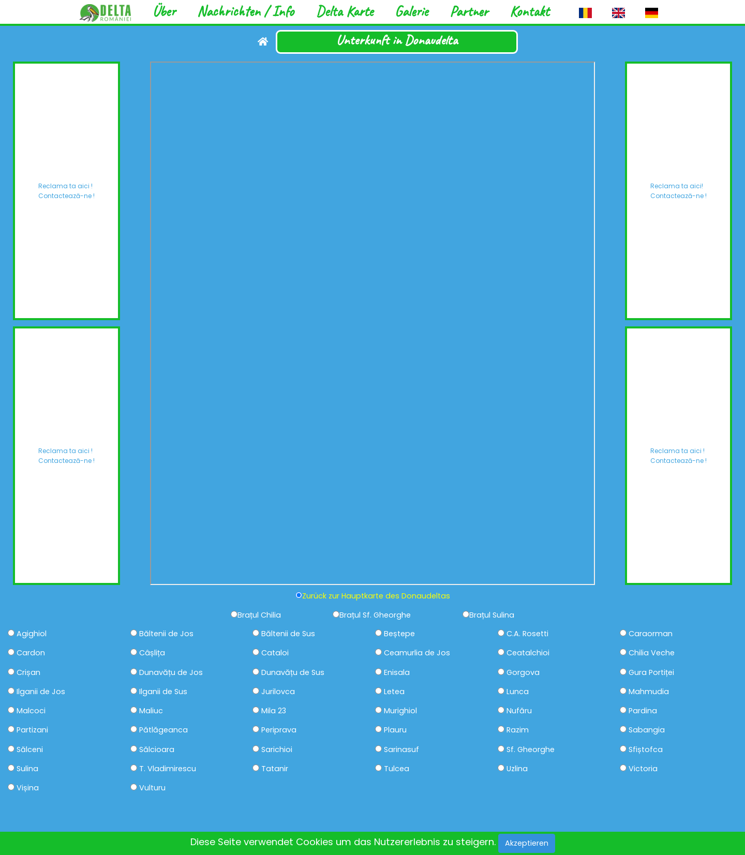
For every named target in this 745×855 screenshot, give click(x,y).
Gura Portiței (651, 672)
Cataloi (275, 653)
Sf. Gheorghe (530, 749)
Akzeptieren (526, 843)
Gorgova (523, 672)
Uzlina (517, 768)
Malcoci (31, 711)
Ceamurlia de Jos (417, 653)
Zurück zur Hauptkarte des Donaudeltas (376, 596)
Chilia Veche (652, 653)
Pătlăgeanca (163, 730)
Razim (517, 730)
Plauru (395, 730)
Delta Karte (344, 11)
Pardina (643, 711)
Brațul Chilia (259, 615)
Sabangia (647, 730)
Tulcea (396, 768)
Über (164, 11)
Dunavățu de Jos (171, 672)
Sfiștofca (646, 749)
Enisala (397, 672)
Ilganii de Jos (41, 691)
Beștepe (399, 633)
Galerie (411, 11)
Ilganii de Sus (163, 691)
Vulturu (152, 788)
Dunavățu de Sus (292, 672)
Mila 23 (273, 711)
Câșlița (152, 653)
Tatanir (274, 768)
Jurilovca (278, 691)
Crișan (28, 672)
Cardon (31, 653)
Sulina (27, 768)
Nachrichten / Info (245, 11)
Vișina (28, 788)
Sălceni (30, 749)
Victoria (643, 768)
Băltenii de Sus (288, 633)
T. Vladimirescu (167, 768)
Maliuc (151, 711)
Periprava (278, 730)
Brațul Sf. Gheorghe (375, 615)
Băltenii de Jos (166, 633)
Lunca (517, 691)
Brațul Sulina (491, 615)
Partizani (32, 730)
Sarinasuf (401, 749)
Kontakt (529, 11)
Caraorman (651, 633)
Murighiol (400, 711)
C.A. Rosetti (527, 633)
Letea (394, 691)
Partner (469, 11)
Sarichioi (276, 749)
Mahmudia (649, 691)
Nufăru (519, 711)
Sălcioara (156, 749)
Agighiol (32, 633)
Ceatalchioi (527, 653)
